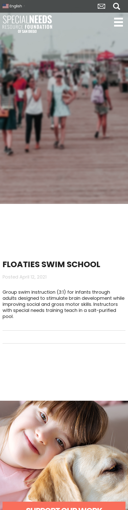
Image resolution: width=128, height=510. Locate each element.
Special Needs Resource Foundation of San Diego (28, 24)
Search (116, 6)
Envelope (101, 6)
